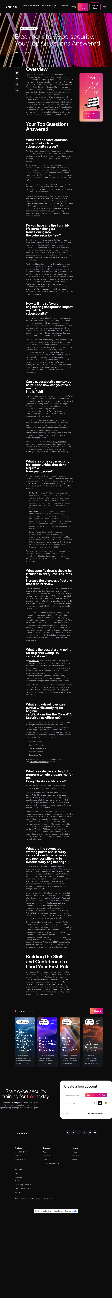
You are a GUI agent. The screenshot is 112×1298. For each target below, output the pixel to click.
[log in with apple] (100, 1103)
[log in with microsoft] (106, 1103)
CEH (28, 180)
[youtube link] (95, 1132)
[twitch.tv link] (90, 1132)
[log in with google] (94, 1103)
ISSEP (55, 942)
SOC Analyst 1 (34, 493)
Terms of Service (49, 1199)
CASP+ (46, 900)
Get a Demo (82, 6)
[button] (25, 5)
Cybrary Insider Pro (58, 442)
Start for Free (95, 6)
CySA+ (35, 913)
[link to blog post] (25, 1042)
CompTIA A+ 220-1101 (51, 816)
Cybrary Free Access (41, 206)
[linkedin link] (68, 1132)
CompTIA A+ (34, 661)
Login (104, 7)
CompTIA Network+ (60, 692)
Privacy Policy (20, 1199)
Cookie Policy (34, 1199)
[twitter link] (73, 1132)
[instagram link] (79, 1132)
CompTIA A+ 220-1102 (38, 829)
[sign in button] (69, 1113)
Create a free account (91, 115)
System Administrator (37, 748)
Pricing (73, 7)
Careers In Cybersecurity (39, 762)
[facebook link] (84, 1132)
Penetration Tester (36, 511)
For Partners (56, 7)
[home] (11, 7)
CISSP (46, 178)
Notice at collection (43, 1211)
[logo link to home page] (21, 1133)
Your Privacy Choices (62, 1211)
